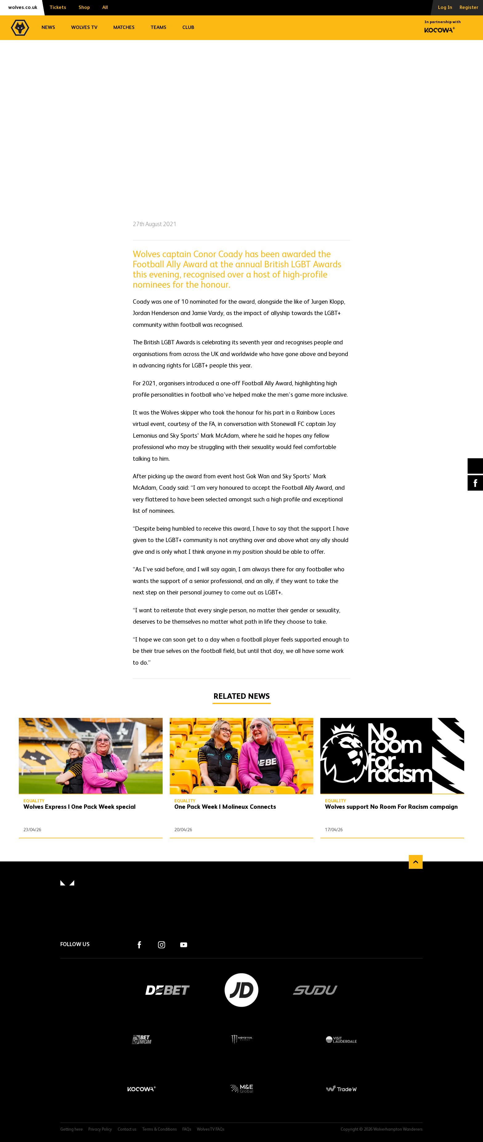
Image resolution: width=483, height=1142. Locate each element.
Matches (124, 27)
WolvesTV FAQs (211, 1130)
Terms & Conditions (159, 1130)
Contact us (127, 1130)
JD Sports (241, 990)
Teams (158, 27)
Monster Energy (241, 1039)
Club (188, 27)
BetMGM (141, 1039)
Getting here (71, 1130)
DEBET (167, 990)
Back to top (415, 862)
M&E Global (241, 1088)
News (48, 27)
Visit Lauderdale (341, 1039)
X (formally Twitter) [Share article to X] (475, 466)
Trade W (341, 1088)
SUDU (315, 990)
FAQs (186, 1130)
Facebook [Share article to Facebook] (475, 483)
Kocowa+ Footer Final (141, 1088)
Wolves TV (84, 27)
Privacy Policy (100, 1130)
